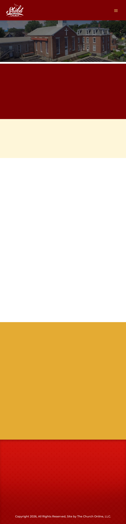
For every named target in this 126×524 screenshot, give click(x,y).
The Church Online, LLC (93, 516)
